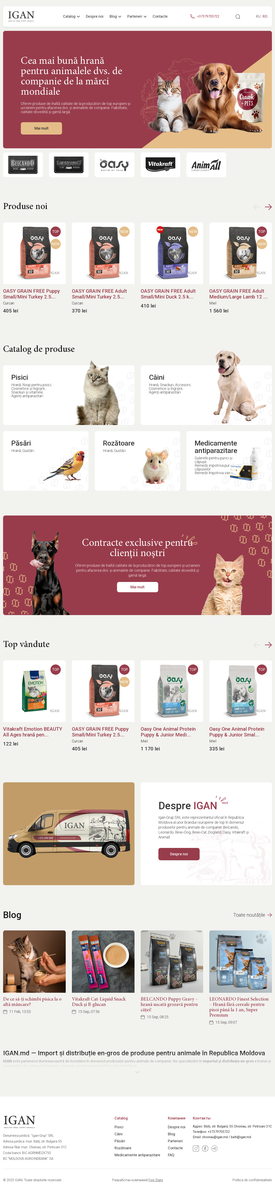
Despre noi (94, 16)
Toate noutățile (252, 915)
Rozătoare (123, 1148)
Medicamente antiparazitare (137, 1155)
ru (258, 16)
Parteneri (175, 1141)
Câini (119, 1134)
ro (265, 16)
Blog (115, 16)
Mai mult (41, 128)
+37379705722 (219, 1132)
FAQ (171, 1155)
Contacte (160, 16)
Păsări (120, 1141)
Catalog (71, 16)
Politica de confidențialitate (252, 1180)
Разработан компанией (137, 1180)
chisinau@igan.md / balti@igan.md (226, 1137)
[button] (262, 207)
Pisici (119, 1127)
